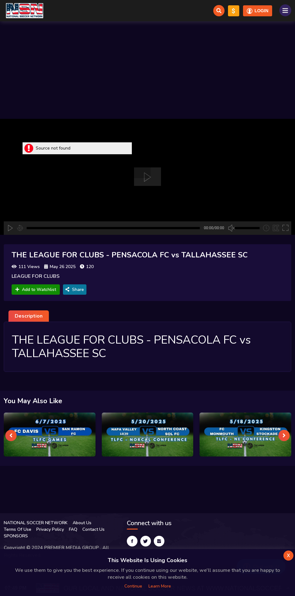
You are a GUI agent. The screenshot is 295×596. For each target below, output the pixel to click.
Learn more (159, 586)
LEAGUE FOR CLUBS (36, 276)
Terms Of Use (17, 529)
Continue (133, 586)
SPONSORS (16, 536)
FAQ (73, 529)
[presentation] (11, 435)
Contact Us (93, 529)
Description (29, 316)
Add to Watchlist (35, 290)
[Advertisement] (147, 70)
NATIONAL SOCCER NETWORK (36, 523)
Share (74, 290)
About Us (82, 523)
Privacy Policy (50, 529)
